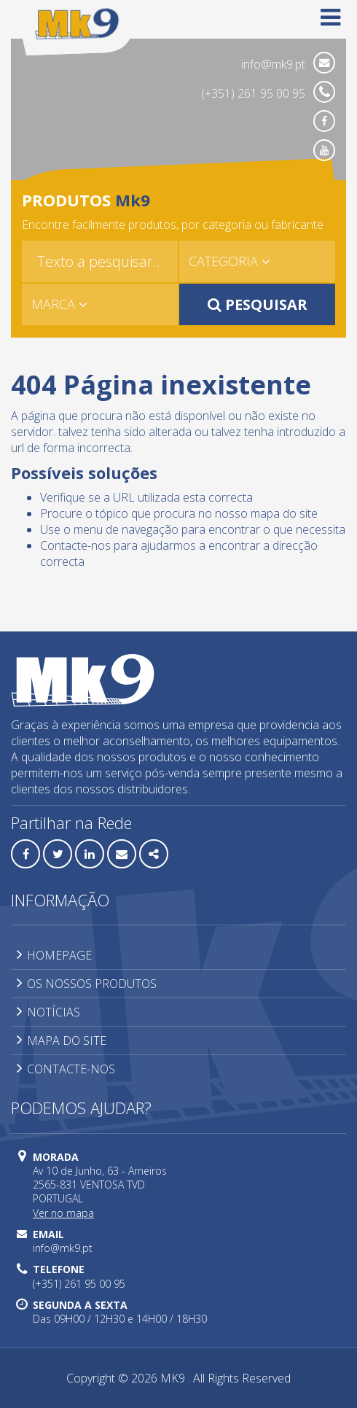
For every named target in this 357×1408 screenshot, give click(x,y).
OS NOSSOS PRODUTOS (87, 984)
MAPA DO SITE (61, 1040)
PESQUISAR (257, 304)
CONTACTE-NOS (66, 1069)
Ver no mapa (63, 1213)
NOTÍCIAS (48, 1012)
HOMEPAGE (54, 955)
